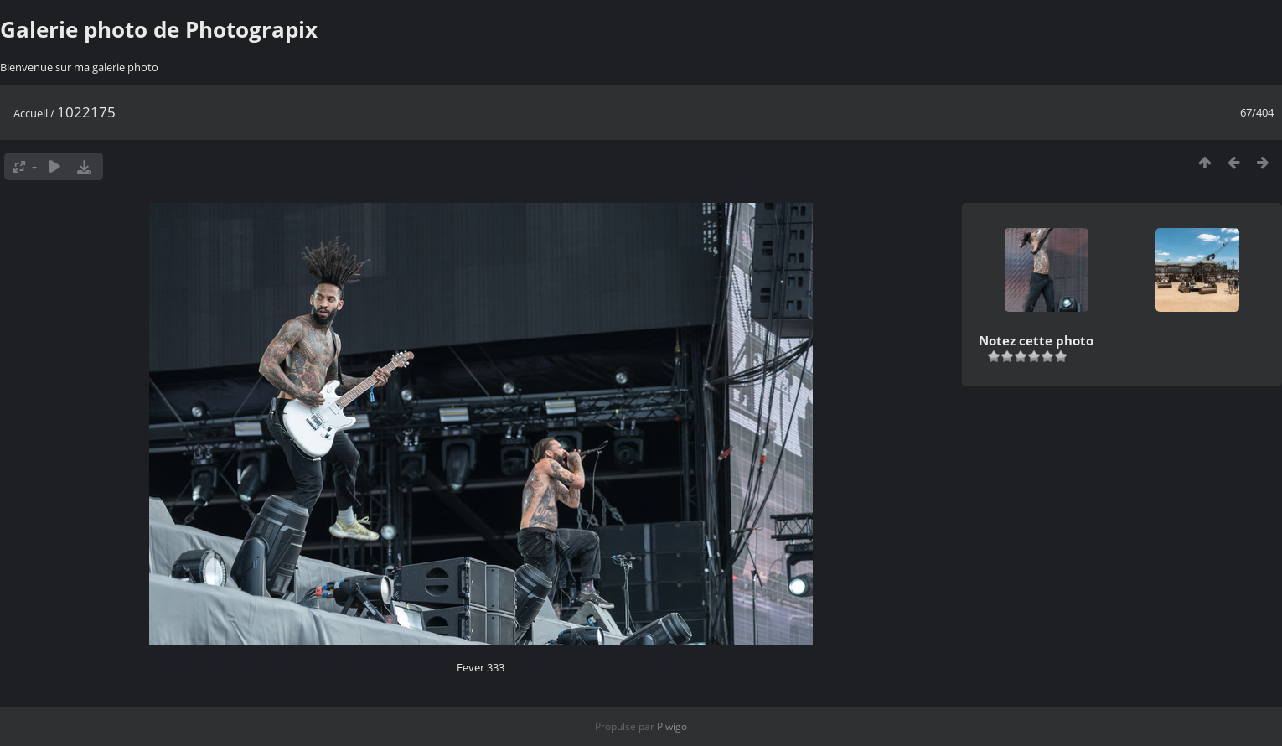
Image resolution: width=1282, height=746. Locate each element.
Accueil (30, 113)
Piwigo (672, 726)
